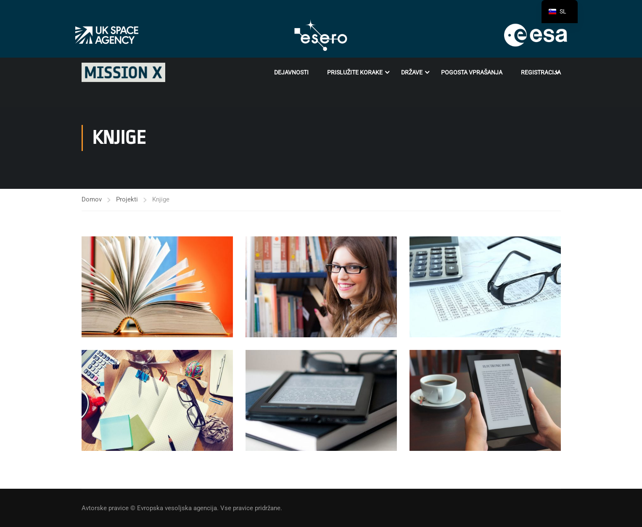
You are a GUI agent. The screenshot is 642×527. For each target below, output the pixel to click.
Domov (92, 199)
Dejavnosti (291, 72)
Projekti (127, 199)
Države (412, 72)
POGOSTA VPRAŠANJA (471, 72)
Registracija (541, 72)
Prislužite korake (355, 72)
